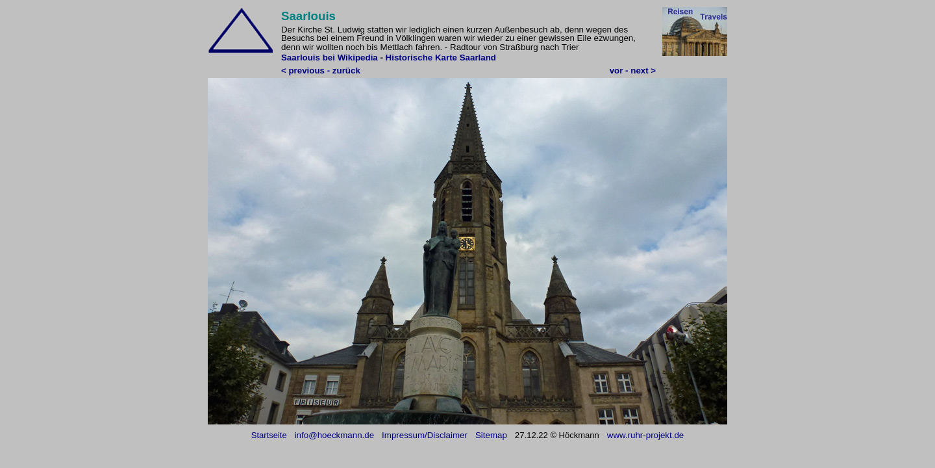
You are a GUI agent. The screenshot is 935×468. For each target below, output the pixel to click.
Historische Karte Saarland (441, 57)
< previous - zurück (320, 70)
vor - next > (633, 70)
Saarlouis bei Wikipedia (329, 57)
